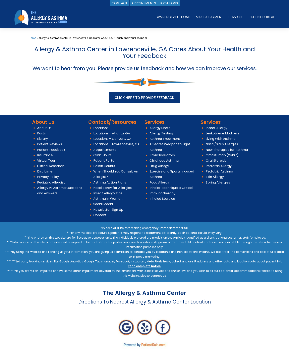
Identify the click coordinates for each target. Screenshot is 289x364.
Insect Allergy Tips (107, 193)
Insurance (45, 155)
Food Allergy (159, 182)
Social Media (103, 204)
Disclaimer (45, 171)
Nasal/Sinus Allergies (222, 144)
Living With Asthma (220, 138)
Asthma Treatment (165, 138)
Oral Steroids (216, 160)
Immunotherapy (162, 193)
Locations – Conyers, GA (112, 138)
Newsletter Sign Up (108, 209)
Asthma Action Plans (109, 182)
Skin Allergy (215, 176)
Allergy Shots (160, 128)
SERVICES (236, 17)
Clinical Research (50, 166)
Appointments (104, 149)
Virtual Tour (46, 160)
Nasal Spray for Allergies (112, 188)
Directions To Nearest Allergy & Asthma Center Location (144, 301)
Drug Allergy (159, 166)
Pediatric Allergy (219, 166)
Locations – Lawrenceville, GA (116, 144)
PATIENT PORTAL (261, 17)
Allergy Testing (161, 133)
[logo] (40, 17)
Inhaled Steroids (162, 198)
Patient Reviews (49, 144)
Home (32, 38)
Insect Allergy (216, 128)
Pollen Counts (104, 166)
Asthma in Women (107, 198)
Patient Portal (104, 160)
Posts (41, 133)
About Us (44, 128)
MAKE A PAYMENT (209, 17)
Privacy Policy (48, 176)
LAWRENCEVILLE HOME (173, 17)
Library (42, 138)
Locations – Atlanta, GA (111, 133)
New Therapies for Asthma (227, 149)
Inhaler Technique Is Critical (171, 188)
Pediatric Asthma (219, 171)
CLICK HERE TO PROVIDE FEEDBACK (144, 98)
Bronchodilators (162, 155)
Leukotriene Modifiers (222, 133)
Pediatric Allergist (51, 182)
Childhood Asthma (164, 160)
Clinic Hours (102, 155)
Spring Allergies (218, 182)
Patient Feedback (51, 149)
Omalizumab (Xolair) (222, 155)
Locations (100, 128)
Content (100, 215)
